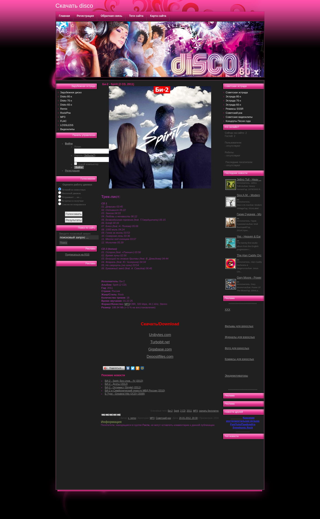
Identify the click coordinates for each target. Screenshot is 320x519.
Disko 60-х (66, 104)
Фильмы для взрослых (239, 326)
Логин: (78, 146)
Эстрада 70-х (233, 100)
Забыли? (89, 155)
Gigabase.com (160, 349)
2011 (189, 411)
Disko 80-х (66, 96)
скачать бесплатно (209, 411)
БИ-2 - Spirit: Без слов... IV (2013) (124, 380)
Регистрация (85, 15)
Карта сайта (158, 15)
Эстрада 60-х (233, 104)
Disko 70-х (66, 100)
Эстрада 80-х (233, 96)
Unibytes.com (160, 335)
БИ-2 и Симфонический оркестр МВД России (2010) (135, 390)
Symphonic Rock (242, 427)
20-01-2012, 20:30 (188, 418)
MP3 (62, 117)
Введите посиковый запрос (75, 233)
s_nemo (132, 418)
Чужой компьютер (87, 164)
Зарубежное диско (71, 92)
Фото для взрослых (237, 348)
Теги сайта (136, 15)
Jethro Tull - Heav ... (249, 179)
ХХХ (227, 309)
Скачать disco (74, 5)
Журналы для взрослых (240, 337)
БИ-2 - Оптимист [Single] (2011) (123, 387)
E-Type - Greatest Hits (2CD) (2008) (125, 393)
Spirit (176, 411)
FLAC (63, 121)
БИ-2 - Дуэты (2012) (116, 384)
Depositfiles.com (160, 356)
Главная (64, 15)
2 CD (182, 411)
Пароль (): (85, 155)
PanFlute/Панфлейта (242, 424)
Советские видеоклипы (239, 117)
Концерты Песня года (238, 121)
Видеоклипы (67, 129)
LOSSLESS (66, 125)
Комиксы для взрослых (239, 359)
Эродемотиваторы (236, 375)
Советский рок (163, 418)
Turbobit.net (160, 342)
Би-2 (170, 411)
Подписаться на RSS (77, 254)
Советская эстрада (237, 92)
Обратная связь (111, 15)
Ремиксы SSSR (234, 108)
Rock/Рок (65, 112)
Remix (63, 108)
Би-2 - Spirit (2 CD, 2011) (118, 84)
